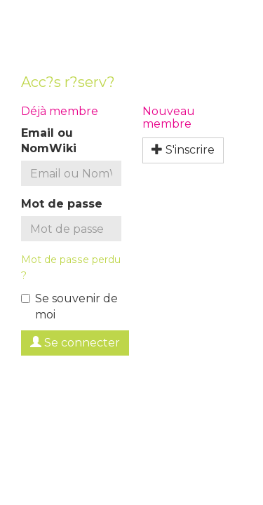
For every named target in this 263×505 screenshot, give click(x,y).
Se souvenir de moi (69, 306)
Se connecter (75, 342)
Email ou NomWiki (48, 141)
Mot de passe (61, 203)
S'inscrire (183, 149)
